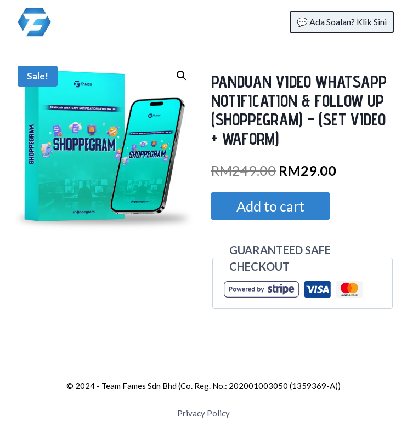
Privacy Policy (203, 413)
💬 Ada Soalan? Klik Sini (342, 21)
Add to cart (270, 206)
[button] (181, 75)
